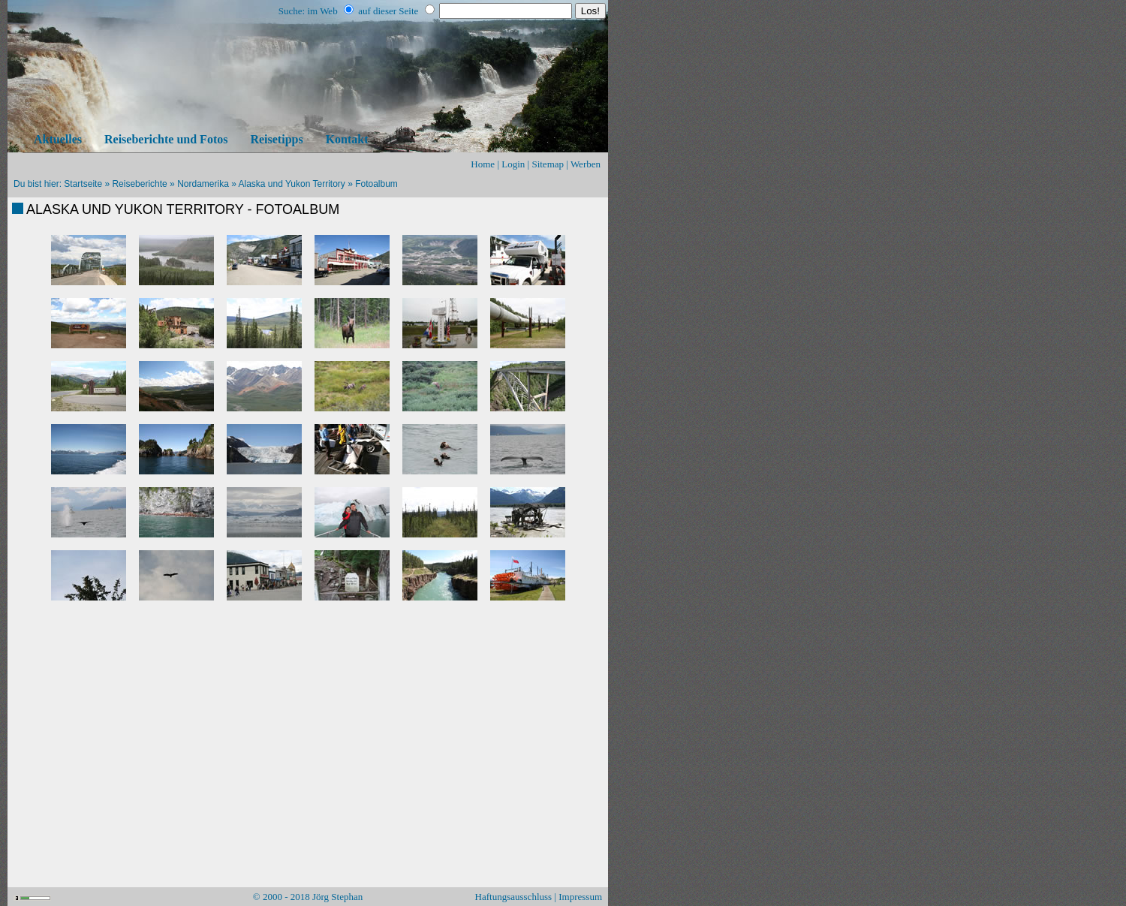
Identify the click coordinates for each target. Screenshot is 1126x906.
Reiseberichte (139, 184)
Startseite (83, 184)
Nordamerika (203, 184)
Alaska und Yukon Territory (292, 184)
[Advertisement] (307, 647)
